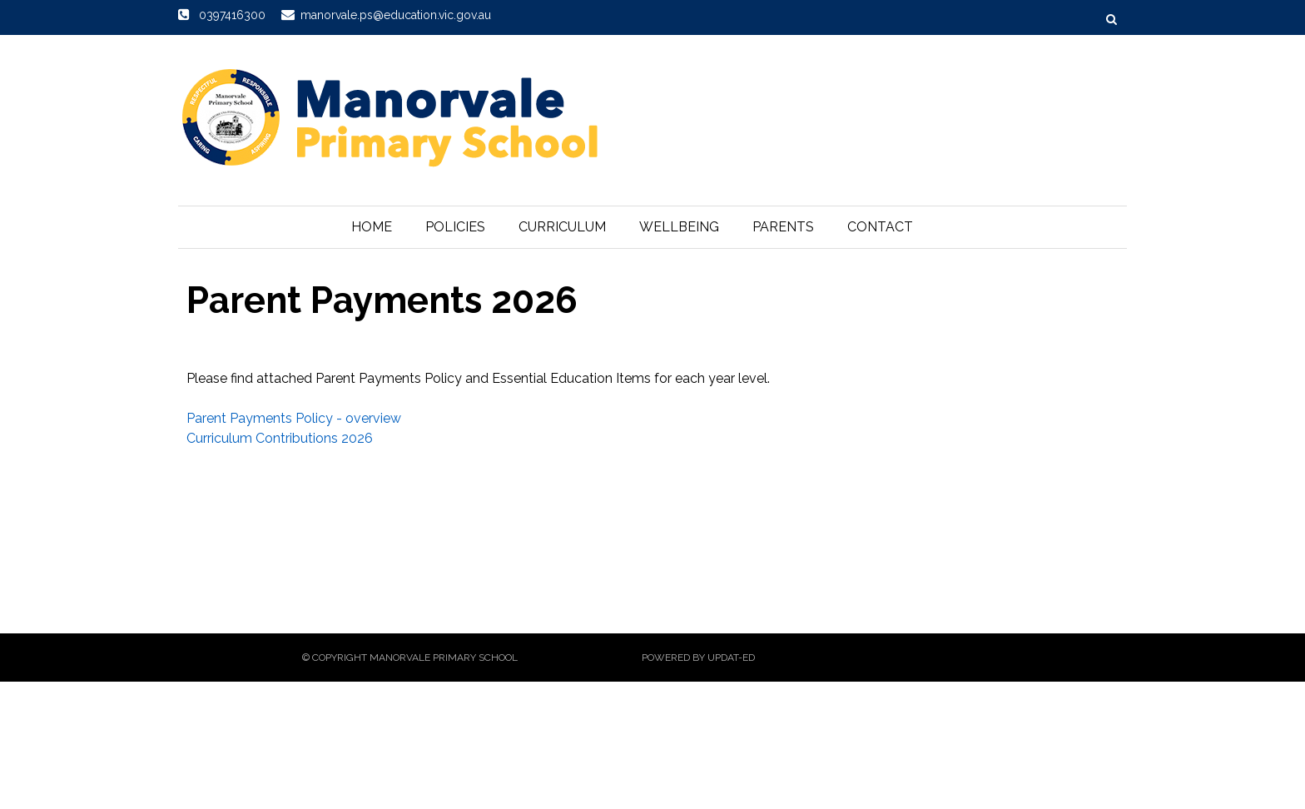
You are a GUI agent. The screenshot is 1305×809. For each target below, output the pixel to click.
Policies (455, 227)
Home (371, 227)
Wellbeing (679, 227)
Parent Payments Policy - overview (293, 418)
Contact (880, 227)
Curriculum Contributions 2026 (279, 438)
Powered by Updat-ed (698, 657)
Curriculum (562, 227)
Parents (783, 227)
